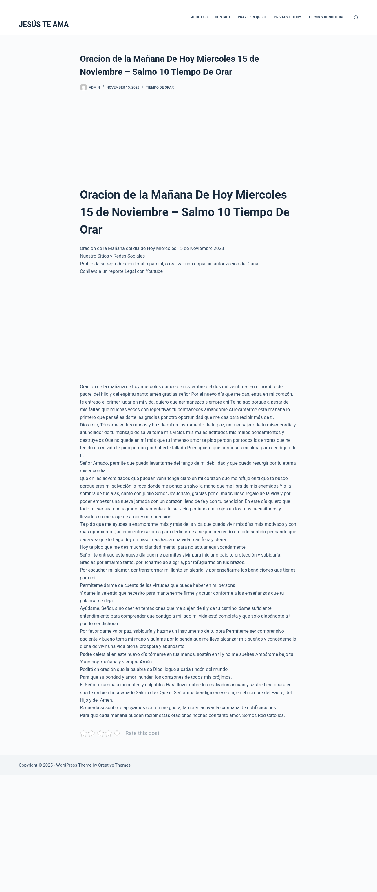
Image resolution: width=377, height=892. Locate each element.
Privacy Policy (287, 17)
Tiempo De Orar (160, 87)
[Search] (356, 17)
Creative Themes (114, 765)
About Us (199, 17)
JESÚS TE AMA (44, 24)
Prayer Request (252, 17)
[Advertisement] (188, 143)
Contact (222, 17)
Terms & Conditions (326, 17)
